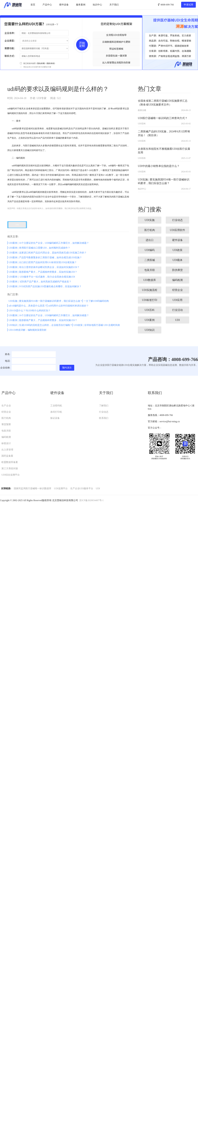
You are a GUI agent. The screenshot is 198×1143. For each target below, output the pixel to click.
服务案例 (80, 4)
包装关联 (6, 430)
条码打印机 (56, 412)
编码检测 (6, 437)
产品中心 (47, 4)
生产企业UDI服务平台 (81, 488)
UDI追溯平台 (60, 488)
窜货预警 (6, 424)
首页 (33, 4)
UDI (98, 488)
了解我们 (103, 405)
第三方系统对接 (9, 468)
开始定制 (82, 44)
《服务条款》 (51, 63)
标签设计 (6, 443)
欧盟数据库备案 (9, 462)
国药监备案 (7, 456)
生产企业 (6, 405)
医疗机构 (6, 418)
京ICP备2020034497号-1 (91, 500)
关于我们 (114, 4)
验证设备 (55, 418)
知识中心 (97, 4)
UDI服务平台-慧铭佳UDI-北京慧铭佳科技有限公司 (12, 4)
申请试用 (188, 4)
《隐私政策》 (41, 63)
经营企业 (6, 412)
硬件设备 (64, 4)
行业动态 (103, 412)
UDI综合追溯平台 (10, 475)
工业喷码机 (56, 405)
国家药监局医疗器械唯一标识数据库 (32, 488)
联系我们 (103, 418)
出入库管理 (7, 449)
